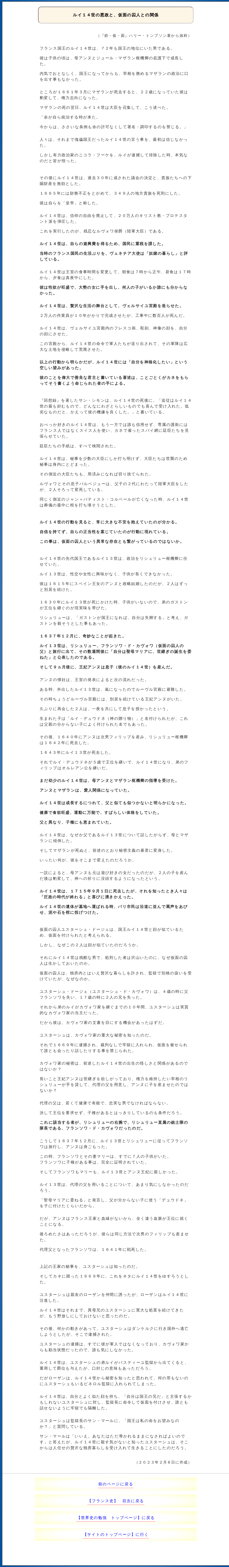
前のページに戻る (115, 1484)
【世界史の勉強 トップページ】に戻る (116, 1517)
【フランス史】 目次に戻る (115, 1501)
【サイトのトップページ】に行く (116, 1534)
